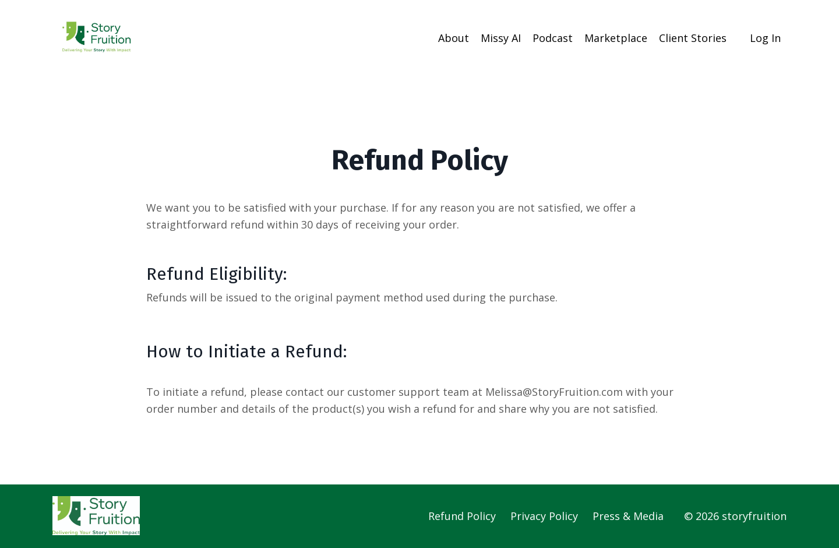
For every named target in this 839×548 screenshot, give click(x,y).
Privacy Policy (544, 516)
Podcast (553, 38)
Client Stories (693, 38)
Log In (765, 38)
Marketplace (615, 38)
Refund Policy (462, 516)
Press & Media (628, 516)
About (453, 38)
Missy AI (501, 38)
